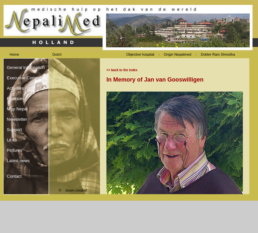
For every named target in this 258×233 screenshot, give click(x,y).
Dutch (57, 54)
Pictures (14, 150)
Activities (15, 88)
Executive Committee (27, 77)
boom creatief (76, 190)
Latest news (18, 160)
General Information (26, 67)
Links (12, 140)
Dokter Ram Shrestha (218, 54)
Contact (14, 176)
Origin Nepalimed (177, 54)
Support (14, 129)
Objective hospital (140, 54)
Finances (15, 98)
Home (14, 54)
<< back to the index (121, 70)
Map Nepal (17, 108)
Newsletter (17, 119)
